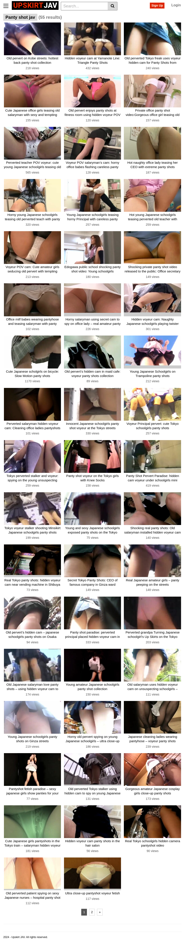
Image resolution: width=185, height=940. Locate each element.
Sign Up (157, 5)
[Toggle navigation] (7, 5)
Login (176, 5)
